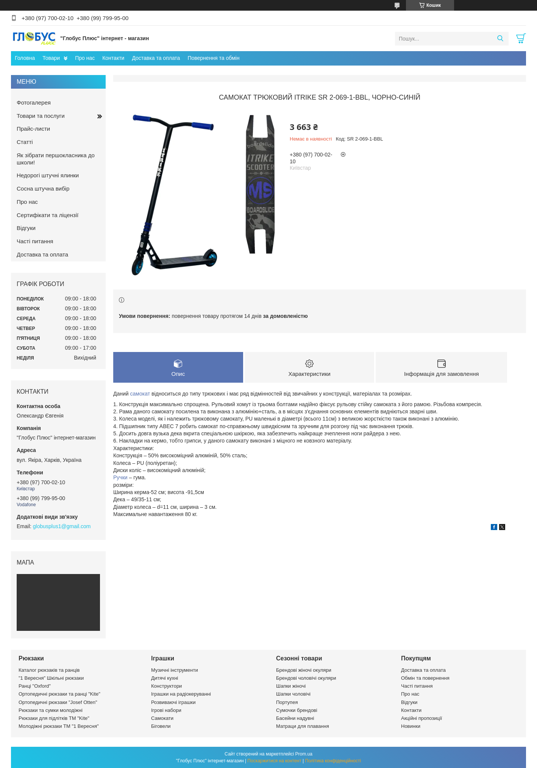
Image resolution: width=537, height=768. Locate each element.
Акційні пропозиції (421, 718)
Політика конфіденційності (333, 760)
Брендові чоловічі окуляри (306, 678)
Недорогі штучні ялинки (48, 175)
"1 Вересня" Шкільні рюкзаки (51, 678)
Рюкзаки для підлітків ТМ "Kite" (54, 718)
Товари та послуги (41, 116)
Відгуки (26, 228)
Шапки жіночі (291, 686)
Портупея (287, 702)
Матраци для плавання (302, 726)
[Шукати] (500, 38)
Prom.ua (303, 754)
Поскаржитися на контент (274, 760)
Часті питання (35, 241)
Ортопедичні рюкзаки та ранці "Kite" (59, 694)
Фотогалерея (34, 102)
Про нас (85, 58)
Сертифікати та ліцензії (47, 215)
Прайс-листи (33, 128)
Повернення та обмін (213, 58)
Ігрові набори (166, 710)
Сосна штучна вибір (43, 188)
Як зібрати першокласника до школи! (56, 159)
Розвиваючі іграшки (173, 702)
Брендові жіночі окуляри (303, 670)
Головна (25, 58)
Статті (25, 142)
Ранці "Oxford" (35, 686)
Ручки (120, 477)
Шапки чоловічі (293, 694)
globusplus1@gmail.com (62, 526)
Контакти (113, 58)
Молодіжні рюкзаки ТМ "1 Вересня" (59, 726)
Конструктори (166, 686)
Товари (51, 58)
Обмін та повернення (425, 678)
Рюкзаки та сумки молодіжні (51, 710)
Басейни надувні (295, 718)
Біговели (161, 726)
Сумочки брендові (296, 710)
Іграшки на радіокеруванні (181, 694)
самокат (140, 394)
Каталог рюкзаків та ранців (49, 670)
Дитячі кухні (164, 678)
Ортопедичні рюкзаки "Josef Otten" (58, 702)
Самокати (162, 718)
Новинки (410, 726)
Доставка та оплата (156, 58)
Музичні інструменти (174, 670)
